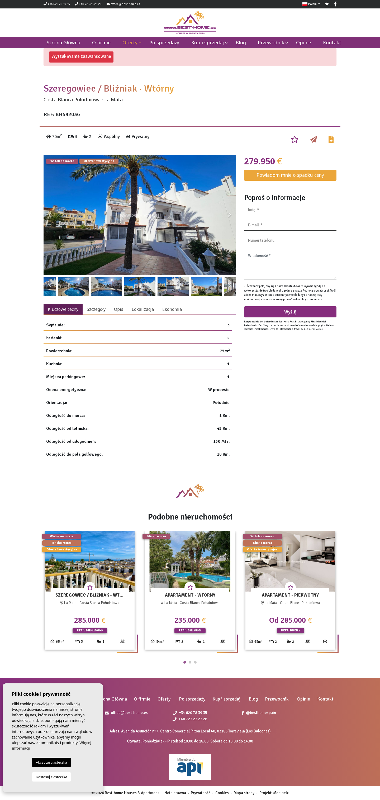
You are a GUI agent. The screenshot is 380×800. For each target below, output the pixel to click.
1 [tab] (184, 662)
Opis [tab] (118, 309)
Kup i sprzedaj (207, 42)
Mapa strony (244, 793)
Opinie (303, 42)
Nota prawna (175, 793)
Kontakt (332, 42)
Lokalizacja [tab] (143, 309)
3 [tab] (195, 662)
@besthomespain (259, 712)
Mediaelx (281, 793)
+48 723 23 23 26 (88, 4)
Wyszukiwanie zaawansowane (81, 56)
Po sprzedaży (164, 42)
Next (229, 215)
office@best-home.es (125, 4)
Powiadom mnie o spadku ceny (290, 175)
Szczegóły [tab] (96, 309)
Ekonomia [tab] (172, 309)
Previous (50, 215)
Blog (241, 42)
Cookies (222, 793)
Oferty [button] (129, 42)
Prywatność (200, 793)
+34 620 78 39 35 (57, 4)
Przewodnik (271, 42)
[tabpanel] (90, 592)
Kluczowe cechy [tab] (63, 309)
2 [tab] (190, 662)
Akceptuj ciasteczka (51, 762)
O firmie (101, 42)
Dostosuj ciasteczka (51, 776)
